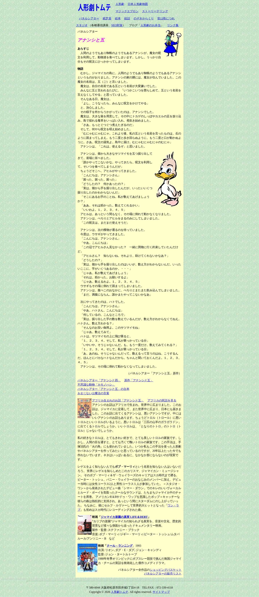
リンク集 (173, 25)
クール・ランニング (120, 545)
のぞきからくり (144, 18)
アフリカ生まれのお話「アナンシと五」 (118, 400)
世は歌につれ (166, 18)
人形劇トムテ (119, 591)
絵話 (127, 18)
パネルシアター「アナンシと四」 (99, 380)
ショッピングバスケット (165, 569)
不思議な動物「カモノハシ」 (96, 384)
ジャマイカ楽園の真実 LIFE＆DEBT (124, 516)
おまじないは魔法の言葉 (93, 393)
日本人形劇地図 (138, 4)
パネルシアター (89, 18)
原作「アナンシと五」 (138, 380)
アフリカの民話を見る (161, 400)
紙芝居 (107, 18)
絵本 (118, 18)
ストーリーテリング (155, 11)
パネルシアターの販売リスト (162, 573)
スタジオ (82, 25)
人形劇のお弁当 (150, 25)
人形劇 (119, 4)
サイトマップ (161, 591)
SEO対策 (116, 25)
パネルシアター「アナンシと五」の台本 (103, 388)
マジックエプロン (126, 11)
